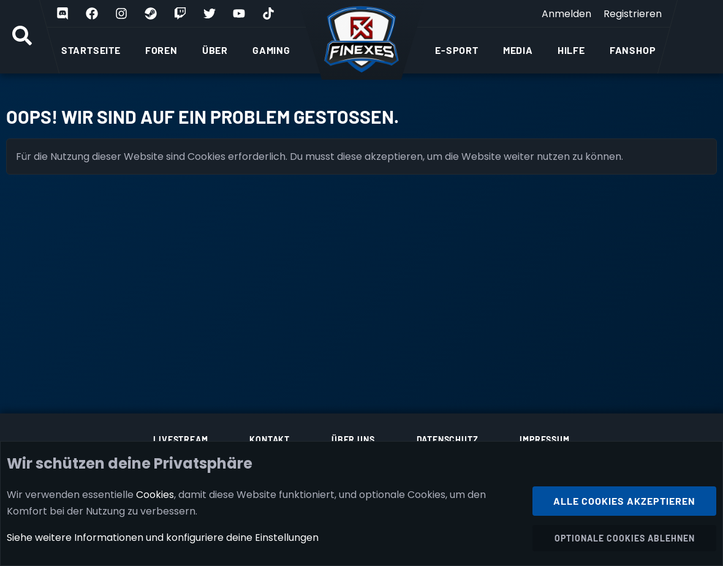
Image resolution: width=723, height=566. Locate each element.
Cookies (155, 494)
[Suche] (22, 37)
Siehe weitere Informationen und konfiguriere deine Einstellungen (163, 537)
